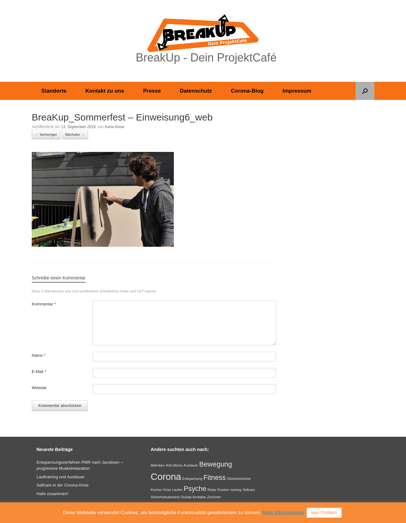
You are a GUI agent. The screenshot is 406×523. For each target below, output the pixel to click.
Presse (152, 91)
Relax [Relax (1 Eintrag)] (211, 490)
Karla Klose (114, 127)
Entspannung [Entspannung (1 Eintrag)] (192, 479)
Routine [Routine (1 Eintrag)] (223, 490)
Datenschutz (196, 91)
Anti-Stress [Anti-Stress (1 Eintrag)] (174, 465)
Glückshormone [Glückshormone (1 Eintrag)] (239, 479)
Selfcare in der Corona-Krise (62, 485)
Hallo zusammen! (52, 493)
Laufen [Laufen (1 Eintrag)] (177, 490)
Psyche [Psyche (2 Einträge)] (195, 489)
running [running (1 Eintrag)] (235, 490)
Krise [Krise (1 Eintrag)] (167, 490)
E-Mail (39, 371)
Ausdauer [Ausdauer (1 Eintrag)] (191, 465)
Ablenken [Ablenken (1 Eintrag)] (158, 465)
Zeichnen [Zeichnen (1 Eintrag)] (214, 497)
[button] (365, 91)
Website (39, 387)
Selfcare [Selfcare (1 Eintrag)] (249, 490)
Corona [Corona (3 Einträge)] (166, 476)
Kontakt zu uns (104, 91)
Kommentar (44, 304)
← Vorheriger (46, 134)
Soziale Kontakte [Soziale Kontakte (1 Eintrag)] (193, 497)
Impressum (297, 91)
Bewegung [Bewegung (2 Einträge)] (215, 464)
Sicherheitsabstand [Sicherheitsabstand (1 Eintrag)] (165, 497)
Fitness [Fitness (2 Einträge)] (214, 477)
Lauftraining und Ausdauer (60, 476)
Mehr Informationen (283, 512)
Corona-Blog (247, 91)
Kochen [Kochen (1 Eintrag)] (156, 490)
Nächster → (75, 134)
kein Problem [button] (324, 512)
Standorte (53, 91)
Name (38, 355)
